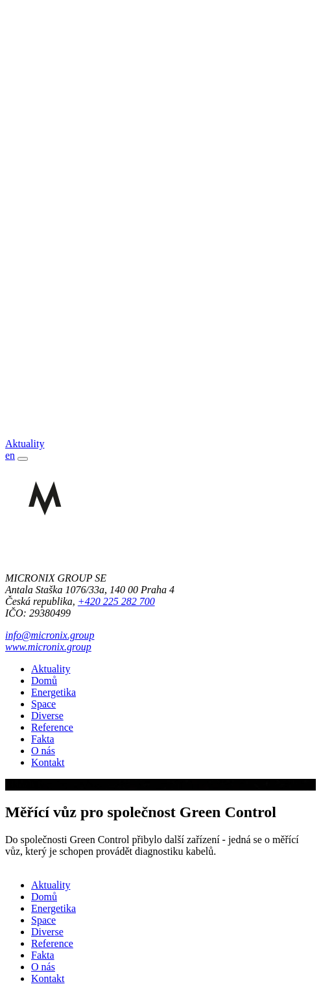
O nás (43, 750)
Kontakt (48, 762)
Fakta (42, 738)
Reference (52, 727)
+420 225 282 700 (116, 601)
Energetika (53, 692)
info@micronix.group (50, 635)
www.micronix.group (48, 646)
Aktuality (50, 668)
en (10, 455)
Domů (44, 680)
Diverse (47, 715)
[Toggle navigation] (23, 459)
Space (43, 703)
